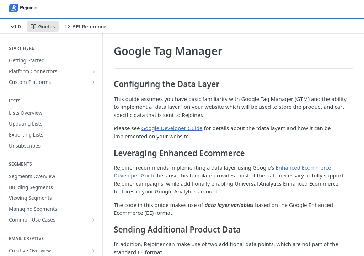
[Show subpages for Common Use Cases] (93, 220)
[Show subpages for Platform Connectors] (93, 71)
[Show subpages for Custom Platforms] (93, 82)
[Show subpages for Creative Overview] (93, 251)
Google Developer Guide (171, 128)
